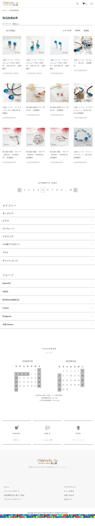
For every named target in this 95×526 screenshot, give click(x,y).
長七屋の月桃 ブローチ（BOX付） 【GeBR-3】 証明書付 (60, 155)
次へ (75, 190)
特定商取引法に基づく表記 (12, 499)
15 (71, 190)
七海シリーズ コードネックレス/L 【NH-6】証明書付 (11, 110)
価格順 (77, 30)
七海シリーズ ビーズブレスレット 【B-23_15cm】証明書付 (83, 110)
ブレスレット (9, 228)
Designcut (7, 319)
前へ (20, 190)
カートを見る (68, 495)
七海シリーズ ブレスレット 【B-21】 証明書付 (83, 63)
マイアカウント (68, 491)
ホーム (4, 10)
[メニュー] (91, 3)
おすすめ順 (67, 30)
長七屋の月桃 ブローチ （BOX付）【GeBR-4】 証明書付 (36, 155)
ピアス (5, 220)
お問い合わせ (68, 499)
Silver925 (7, 285)
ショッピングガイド (10, 495)
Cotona (6, 311)
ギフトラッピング (11, 262)
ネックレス (7, 213)
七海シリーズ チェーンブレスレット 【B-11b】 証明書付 (84, 155)
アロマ (5, 253)
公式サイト (67, 503)
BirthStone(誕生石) (12, 302)
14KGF (5, 293)
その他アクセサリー (12, 244)
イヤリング (7, 236)
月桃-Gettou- (8, 328)
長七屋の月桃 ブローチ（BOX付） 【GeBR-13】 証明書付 (11, 155)
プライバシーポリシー (10, 503)
